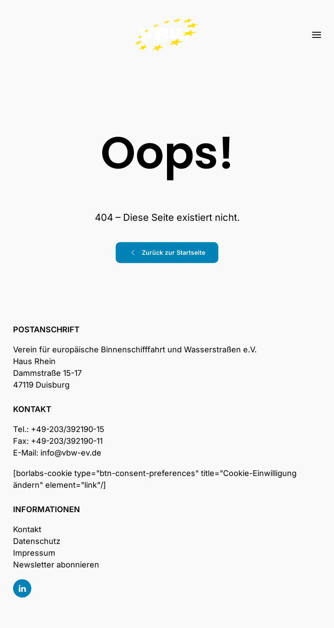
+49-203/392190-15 (67, 429)
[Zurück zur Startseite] (167, 34)
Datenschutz (36, 541)
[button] (316, 34)
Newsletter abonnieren (56, 564)
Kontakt (27, 529)
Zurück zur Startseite (167, 252)
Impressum (34, 552)
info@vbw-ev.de (70, 452)
